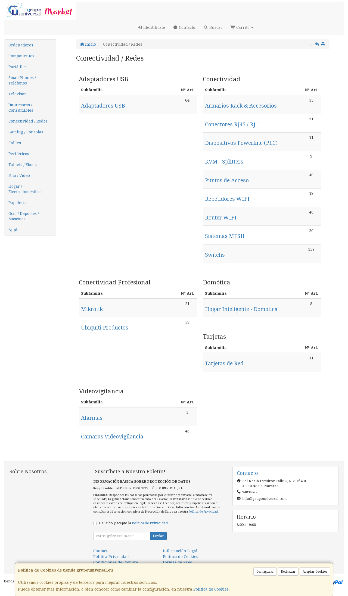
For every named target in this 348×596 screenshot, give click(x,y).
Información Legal (180, 551)
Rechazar (288, 571)
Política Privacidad (111, 556)
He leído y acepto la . (134, 523)
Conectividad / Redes (28, 121)
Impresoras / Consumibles (20, 107)
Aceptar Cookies (315, 571)
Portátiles (17, 67)
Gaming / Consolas (25, 132)
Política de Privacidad (203, 511)
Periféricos (18, 154)
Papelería (17, 202)
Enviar (158, 536)
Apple (14, 230)
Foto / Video (19, 175)
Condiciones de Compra (115, 562)
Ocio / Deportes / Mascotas (23, 216)
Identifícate (151, 27)
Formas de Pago (177, 562)
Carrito (242, 27)
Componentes (21, 56)
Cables (14, 143)
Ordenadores (20, 45)
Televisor (17, 94)
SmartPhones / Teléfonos (22, 80)
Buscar (212, 27)
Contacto (184, 27)
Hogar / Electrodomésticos (25, 189)
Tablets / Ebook (22, 164)
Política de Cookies (211, 589)
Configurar (265, 571)
